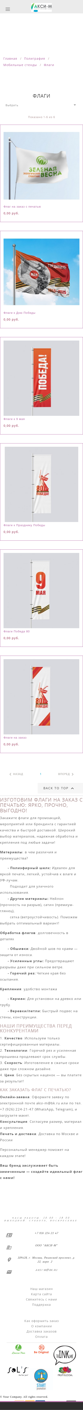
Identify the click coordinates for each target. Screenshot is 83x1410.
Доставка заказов (42, 1331)
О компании (41, 1326)
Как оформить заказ (41, 1321)
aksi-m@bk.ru (46, 1270)
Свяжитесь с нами (41, 1299)
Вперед (66, 774)
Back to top (59, 788)
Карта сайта (41, 1294)
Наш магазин (41, 1289)
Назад (15, 774)
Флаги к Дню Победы (19, 312)
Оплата (41, 1337)
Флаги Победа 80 (17, 631)
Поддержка (41, 1304)
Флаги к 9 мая (14, 419)
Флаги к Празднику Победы (24, 525)
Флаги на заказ (15, 737)
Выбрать (41, 105)
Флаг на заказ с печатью (22, 206)
